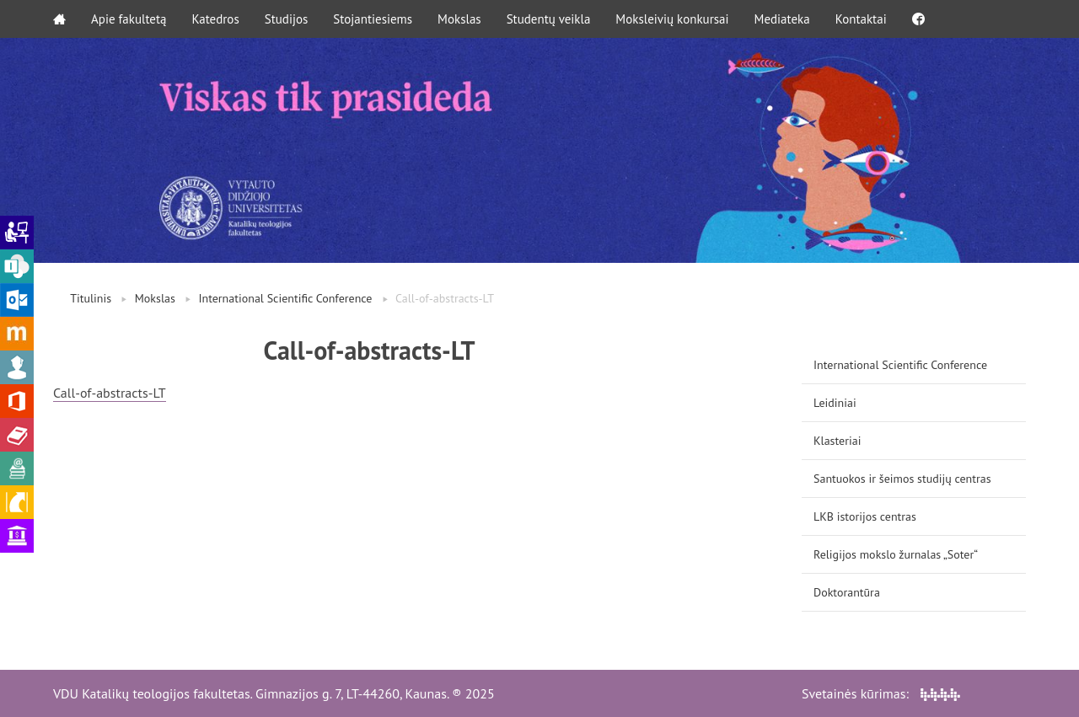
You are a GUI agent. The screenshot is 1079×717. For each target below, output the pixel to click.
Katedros (215, 19)
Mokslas (459, 19)
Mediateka (782, 19)
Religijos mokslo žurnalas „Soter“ (895, 554)
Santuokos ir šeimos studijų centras (902, 478)
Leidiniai (834, 402)
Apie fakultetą (128, 19)
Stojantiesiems (372, 19)
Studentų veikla (549, 19)
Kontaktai (861, 19)
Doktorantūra (846, 592)
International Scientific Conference (285, 298)
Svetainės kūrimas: (881, 693)
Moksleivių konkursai (671, 19)
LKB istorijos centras (864, 516)
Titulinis (90, 298)
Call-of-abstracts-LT (109, 392)
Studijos (287, 19)
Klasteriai (837, 440)
